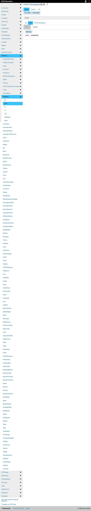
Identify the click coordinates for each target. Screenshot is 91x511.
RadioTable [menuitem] (6, 366)
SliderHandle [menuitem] (7, 404)
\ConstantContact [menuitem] (8, 59)
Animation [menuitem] (6, 141)
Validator (36, 4)
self (30, 23)
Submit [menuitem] (5, 421)
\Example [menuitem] (4, 18)
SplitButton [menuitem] (6, 411)
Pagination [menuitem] (6, 349)
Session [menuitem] (5, 390)
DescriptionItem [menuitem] (8, 206)
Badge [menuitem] (5, 144)
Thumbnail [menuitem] (6, 434)
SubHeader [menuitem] (6, 417)
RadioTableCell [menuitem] (7, 370)
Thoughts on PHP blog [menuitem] (8, 504)
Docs (26, 9)
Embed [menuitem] (5, 233)
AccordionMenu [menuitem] (8, 131)
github (28, 508)
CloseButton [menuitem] (7, 185)
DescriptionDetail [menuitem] (8, 202)
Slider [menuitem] (4, 400)
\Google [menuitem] (3, 25)
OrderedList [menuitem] (6, 339)
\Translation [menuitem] (6, 93)
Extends (27, 18)
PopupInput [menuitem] (6, 359)
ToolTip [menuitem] (5, 448)
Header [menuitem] (5, 264)
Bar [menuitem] (4, 148)
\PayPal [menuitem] (5, 83)
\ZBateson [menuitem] (4, 492)
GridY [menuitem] (4, 260)
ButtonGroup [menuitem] (7, 165)
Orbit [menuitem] (4, 332)
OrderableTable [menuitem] (8, 335)
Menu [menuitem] (4, 315)
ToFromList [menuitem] (6, 445)
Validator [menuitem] (5, 458)
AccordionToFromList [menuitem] (9, 134)
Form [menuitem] (4, 247)
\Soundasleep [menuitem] (5, 479)
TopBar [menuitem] (5, 451)
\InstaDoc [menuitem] (6, 69)
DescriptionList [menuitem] (7, 209)
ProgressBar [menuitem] (7, 363)
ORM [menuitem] (4, 342)
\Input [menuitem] (4, 66)
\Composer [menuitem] (4, 8)
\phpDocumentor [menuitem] (6, 52)
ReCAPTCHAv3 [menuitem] (8, 380)
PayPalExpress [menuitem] (8, 356)
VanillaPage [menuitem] (6, 462)
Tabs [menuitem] (4, 428)
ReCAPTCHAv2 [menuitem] (8, 376)
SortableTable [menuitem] (7, 407)
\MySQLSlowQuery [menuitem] (9, 76)
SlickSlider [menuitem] (6, 397)
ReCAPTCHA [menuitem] (7, 373)
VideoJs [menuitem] (5, 465)
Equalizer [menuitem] (6, 236)
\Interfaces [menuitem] (6, 73)
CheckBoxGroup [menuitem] (8, 182)
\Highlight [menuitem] (4, 32)
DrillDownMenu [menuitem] (7, 216)
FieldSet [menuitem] (5, 243)
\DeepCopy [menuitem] (5, 11)
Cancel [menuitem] (5, 172)
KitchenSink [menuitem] (6, 291)
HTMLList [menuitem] (6, 271)
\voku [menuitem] (3, 486)
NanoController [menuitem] (7, 325)
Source (33, 9)
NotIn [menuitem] (6, 120)
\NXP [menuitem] (3, 49)
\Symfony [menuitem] (4, 482)
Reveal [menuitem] (5, 387)
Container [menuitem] (6, 189)
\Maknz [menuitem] (3, 45)
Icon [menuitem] (4, 274)
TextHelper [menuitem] (6, 431)
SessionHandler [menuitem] (8, 393)
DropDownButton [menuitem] (8, 223)
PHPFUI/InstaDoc (7, 1)
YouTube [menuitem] (5, 469)
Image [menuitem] (5, 281)
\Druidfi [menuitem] (3, 14)
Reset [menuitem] (5, 383)
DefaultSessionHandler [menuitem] (10, 199)
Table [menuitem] (4, 424)
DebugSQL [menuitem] (6, 195)
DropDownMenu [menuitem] (8, 226)
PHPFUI (27, 4)
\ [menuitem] (1, 4)
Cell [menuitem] (4, 178)
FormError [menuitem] (6, 250)
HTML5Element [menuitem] (8, 267)
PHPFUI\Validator (40, 23)
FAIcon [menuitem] (5, 240)
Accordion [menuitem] (6, 124)
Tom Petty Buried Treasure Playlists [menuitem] (9, 500)
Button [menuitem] (5, 161)
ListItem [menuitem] (5, 305)
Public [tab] (27, 27)
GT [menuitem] (5, 100)
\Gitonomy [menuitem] (4, 21)
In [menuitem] (4, 107)
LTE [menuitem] (5, 113)
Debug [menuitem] (5, 192)
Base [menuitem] (4, 151)
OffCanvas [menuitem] (6, 329)
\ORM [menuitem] (5, 79)
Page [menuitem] (4, 346)
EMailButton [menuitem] (6, 230)
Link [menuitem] (4, 301)
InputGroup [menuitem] (6, 288)
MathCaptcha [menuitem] (7, 308)
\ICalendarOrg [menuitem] (5, 38)
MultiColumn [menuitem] (7, 322)
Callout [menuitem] (5, 168)
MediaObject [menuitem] (7, 312)
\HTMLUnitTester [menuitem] (8, 62)
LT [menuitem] (5, 110)
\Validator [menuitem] (6, 96)
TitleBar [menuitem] (5, 441)
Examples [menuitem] (4, 496)
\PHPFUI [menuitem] (4, 55)
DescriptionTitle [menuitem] (8, 213)
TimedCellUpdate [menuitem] (8, 438)
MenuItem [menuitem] (6, 318)
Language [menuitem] (6, 298)
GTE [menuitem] (5, 103)
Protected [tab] (35, 27)
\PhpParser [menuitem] (5, 475)
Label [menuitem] (4, 294)
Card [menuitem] (4, 175)
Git (39, 9)
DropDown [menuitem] (6, 219)
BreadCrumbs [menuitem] (7, 158)
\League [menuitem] (4, 42)
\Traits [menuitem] (5, 90)
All (25, 23)
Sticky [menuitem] (5, 414)
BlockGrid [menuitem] (6, 155)
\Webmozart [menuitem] (5, 489)
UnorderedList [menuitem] (7, 455)
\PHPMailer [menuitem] (5, 472)
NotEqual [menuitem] (7, 117)
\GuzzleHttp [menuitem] (5, 28)
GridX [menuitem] (4, 257)
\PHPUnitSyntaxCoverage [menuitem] (11, 86)
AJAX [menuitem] (4, 137)
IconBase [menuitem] (6, 277)
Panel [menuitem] (4, 352)
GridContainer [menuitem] (7, 254)
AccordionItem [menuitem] (7, 127)
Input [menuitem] (4, 284)
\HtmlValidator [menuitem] (5, 35)
